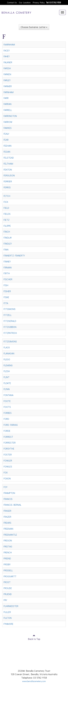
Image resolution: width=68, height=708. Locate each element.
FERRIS (7, 187)
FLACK (7, 347)
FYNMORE (8, 623)
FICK (6, 201)
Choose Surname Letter (34, 27)
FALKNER (8, 62)
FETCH (7, 195)
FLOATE (7, 383)
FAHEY (7, 56)
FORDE (7, 430)
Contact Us (12, 2)
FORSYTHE (9, 448)
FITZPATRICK (10, 332)
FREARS (7, 522)
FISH (6, 285)
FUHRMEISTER (11, 606)
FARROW (8, 121)
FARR (6, 98)
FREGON (8, 540)
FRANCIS (8, 498)
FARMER (8, 86)
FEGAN (7, 151)
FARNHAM (9, 92)
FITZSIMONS (10, 341)
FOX (6, 472)
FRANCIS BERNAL (12, 504)
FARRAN (7, 103)
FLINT (6, 377)
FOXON (7, 478)
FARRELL (8, 109)
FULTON (8, 617)
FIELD (6, 207)
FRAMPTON (9, 492)
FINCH (7, 231)
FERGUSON (9, 175)
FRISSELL (8, 570)
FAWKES (8, 127)
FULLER (7, 612)
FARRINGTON (10, 115)
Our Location (25, 2)
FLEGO (7, 359)
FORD (6, 418)
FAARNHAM (9, 44)
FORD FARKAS (11, 424)
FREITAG (8, 546)
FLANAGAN (9, 353)
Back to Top (34, 638)
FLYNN (7, 389)
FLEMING (8, 365)
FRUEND (8, 594)
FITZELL (8, 314)
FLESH (7, 371)
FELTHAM (8, 163)
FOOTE (7, 401)
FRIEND (7, 558)
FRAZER (7, 516)
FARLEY (7, 80)
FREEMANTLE (10, 534)
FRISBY (7, 564)
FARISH (7, 68)
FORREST (8, 436)
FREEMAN (8, 528)
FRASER (7, 510)
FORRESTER (10, 442)
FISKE (6, 297)
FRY (5, 600)
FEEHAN (7, 145)
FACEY (7, 50)
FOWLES (8, 466)
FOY (5, 486)
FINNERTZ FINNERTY (14, 255)
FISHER (7, 291)
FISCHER (8, 279)
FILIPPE (7, 225)
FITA (6, 303)
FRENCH (8, 552)
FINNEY (7, 261)
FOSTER (8, 454)
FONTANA (8, 395)
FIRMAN (8, 267)
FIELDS (7, 213)
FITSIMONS (9, 309)
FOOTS (7, 406)
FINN (6, 249)
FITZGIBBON (10, 326)
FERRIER (8, 181)
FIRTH (7, 273)
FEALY (6, 133)
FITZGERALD (10, 320)
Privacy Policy (39, 2)
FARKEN (7, 74)
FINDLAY (8, 237)
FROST (7, 582)
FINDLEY (8, 243)
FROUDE (8, 588)
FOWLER (8, 460)
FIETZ (6, 219)
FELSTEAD (9, 157)
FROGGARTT (10, 576)
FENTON (8, 169)
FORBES (8, 412)
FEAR (6, 139)
